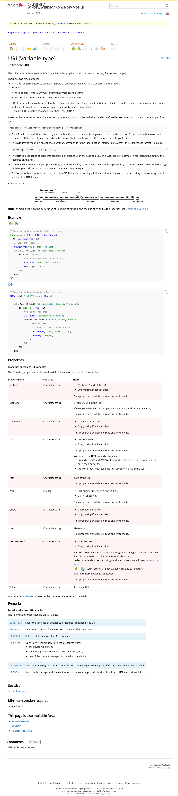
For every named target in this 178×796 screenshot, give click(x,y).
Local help (167, 772)
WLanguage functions (38, 32)
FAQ (66, 783)
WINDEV (16, 730)
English (160, 13)
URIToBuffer (16, 670)
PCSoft (41, 783)
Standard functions (60, 32)
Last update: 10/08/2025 (161, 769)
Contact (119, 783)
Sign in (152, 13)
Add (32, 746)
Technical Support (87, 783)
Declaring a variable (137, 208)
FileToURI (14, 634)
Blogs (73, 783)
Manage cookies (132, 783)
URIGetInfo (15, 640)
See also (165, 58)
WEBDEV (71, 794)
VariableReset (29, 600)
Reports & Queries (22, 735)
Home (144, 13)
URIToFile (14, 676)
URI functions (77, 32)
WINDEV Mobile (20, 726)
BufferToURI (16, 627)
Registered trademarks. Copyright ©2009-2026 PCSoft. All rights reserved (89, 788)
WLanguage (20, 32)
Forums (58, 783)
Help (10, 32)
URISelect (14, 647)
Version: (31, 13)
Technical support (105, 783)
